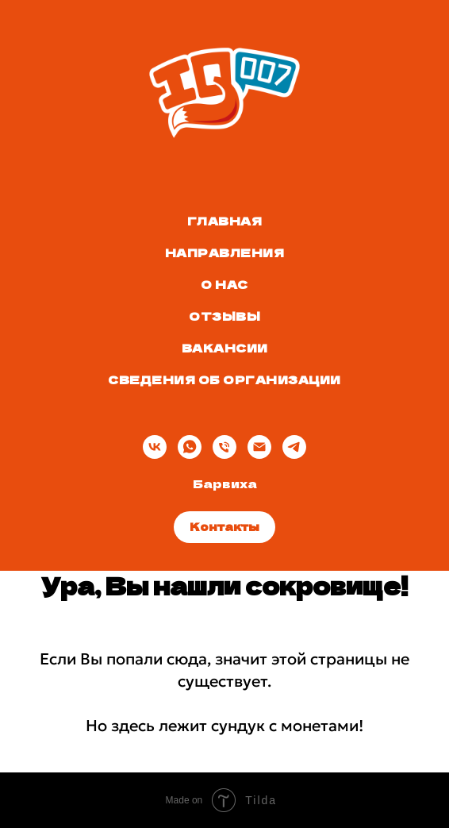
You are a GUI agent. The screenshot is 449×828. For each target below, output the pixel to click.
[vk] (155, 447)
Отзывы (224, 316)
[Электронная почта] (259, 447)
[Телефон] (224, 447)
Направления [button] (225, 252)
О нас (224, 284)
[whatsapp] (189, 447)
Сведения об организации (224, 379)
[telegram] (294, 447)
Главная (225, 221)
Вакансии (225, 348)
